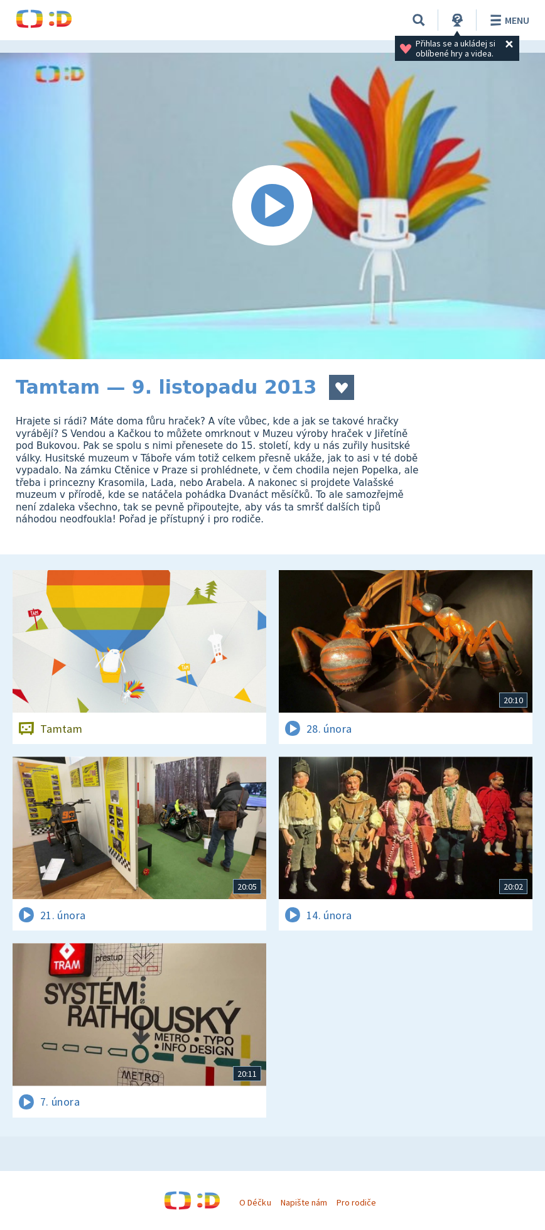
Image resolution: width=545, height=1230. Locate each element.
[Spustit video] (272, 206)
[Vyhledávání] (419, 20)
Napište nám (304, 1202)
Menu (507, 20)
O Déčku (255, 1202)
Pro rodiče (356, 1202)
